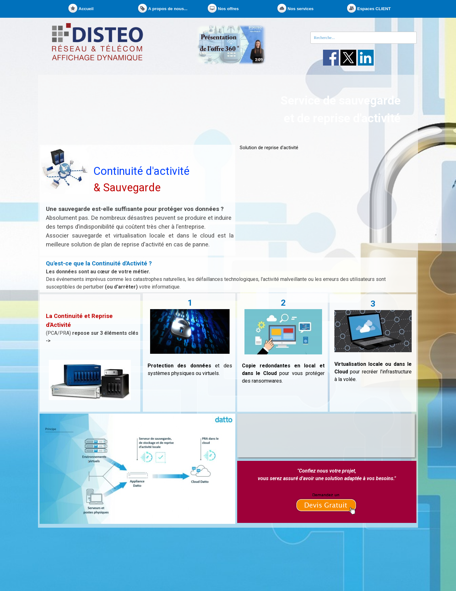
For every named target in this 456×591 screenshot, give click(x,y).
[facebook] (331, 58)
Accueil (86, 8)
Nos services (301, 8)
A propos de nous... (167, 8)
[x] (348, 58)
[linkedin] (366, 58)
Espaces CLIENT (374, 8)
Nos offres (228, 8)
